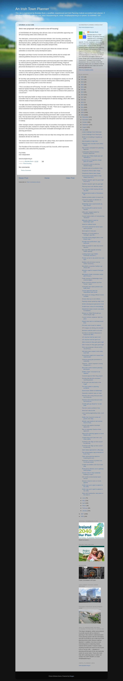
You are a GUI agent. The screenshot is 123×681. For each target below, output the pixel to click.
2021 (82, 87)
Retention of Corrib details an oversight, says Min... (90, 234)
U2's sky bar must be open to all (91, 337)
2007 (82, 514)
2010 (82, 110)
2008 (82, 115)
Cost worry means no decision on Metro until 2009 (91, 200)
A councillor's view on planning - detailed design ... (91, 164)
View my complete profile (86, 70)
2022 (82, 84)
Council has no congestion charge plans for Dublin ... (92, 160)
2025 (82, 77)
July (83, 130)
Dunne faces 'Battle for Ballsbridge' (92, 390)
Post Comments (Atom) (33, 182)
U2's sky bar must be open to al (91, 339)
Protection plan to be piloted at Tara (92, 168)
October (84, 122)
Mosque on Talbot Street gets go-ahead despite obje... (91, 313)
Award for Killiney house (89, 224)
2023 (82, 82)
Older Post (70, 178)
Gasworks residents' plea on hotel (91, 393)
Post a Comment (26, 170)
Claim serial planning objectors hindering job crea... (91, 457)
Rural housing (27, 163)
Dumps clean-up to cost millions (91, 299)
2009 (82, 112)
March (84, 505)
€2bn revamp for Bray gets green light (93, 342)
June (84, 498)
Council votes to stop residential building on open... (91, 473)
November (85, 119)
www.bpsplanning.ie (84, 665)
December (85, 117)
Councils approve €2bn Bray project (92, 376)
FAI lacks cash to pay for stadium (91, 325)
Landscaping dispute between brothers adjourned (90, 152)
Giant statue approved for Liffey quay (92, 450)
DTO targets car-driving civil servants (92, 328)
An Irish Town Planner (32, 9)
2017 (82, 97)
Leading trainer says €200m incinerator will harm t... (90, 254)
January (84, 510)
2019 (82, 92)
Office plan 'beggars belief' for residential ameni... (90, 212)
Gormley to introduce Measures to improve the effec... (92, 333)
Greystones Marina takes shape (91, 170)
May (83, 500)
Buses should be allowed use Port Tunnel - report (92, 283)
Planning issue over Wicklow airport (92, 186)
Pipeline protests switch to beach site (92, 197)
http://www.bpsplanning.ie (86, 27)
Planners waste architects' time (91, 408)
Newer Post (23, 178)
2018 (82, 94)
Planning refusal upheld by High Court (93, 301)
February (85, 508)
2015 (82, 102)
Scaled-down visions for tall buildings (92, 306)
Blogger (72, 676)
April (83, 503)
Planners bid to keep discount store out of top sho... (92, 396)
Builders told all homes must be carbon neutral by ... (91, 262)
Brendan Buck (93, 32)
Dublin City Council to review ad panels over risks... (91, 417)
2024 (82, 79)
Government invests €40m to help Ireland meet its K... (91, 176)
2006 (82, 516)
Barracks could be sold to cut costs (92, 330)
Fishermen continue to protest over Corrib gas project (92, 461)
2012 (82, 104)
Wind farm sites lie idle (88, 410)
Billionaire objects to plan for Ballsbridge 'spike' (90, 221)
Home (47, 178)
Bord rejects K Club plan (89, 231)
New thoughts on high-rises (90, 141)
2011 (82, 107)
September (85, 124)
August (84, 127)
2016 (82, 99)
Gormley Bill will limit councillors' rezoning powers (91, 379)
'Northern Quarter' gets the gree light (92, 184)
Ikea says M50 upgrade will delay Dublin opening (91, 250)
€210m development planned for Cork (93, 304)
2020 (82, 89)
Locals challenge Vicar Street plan (92, 132)
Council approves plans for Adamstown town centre (89, 291)
